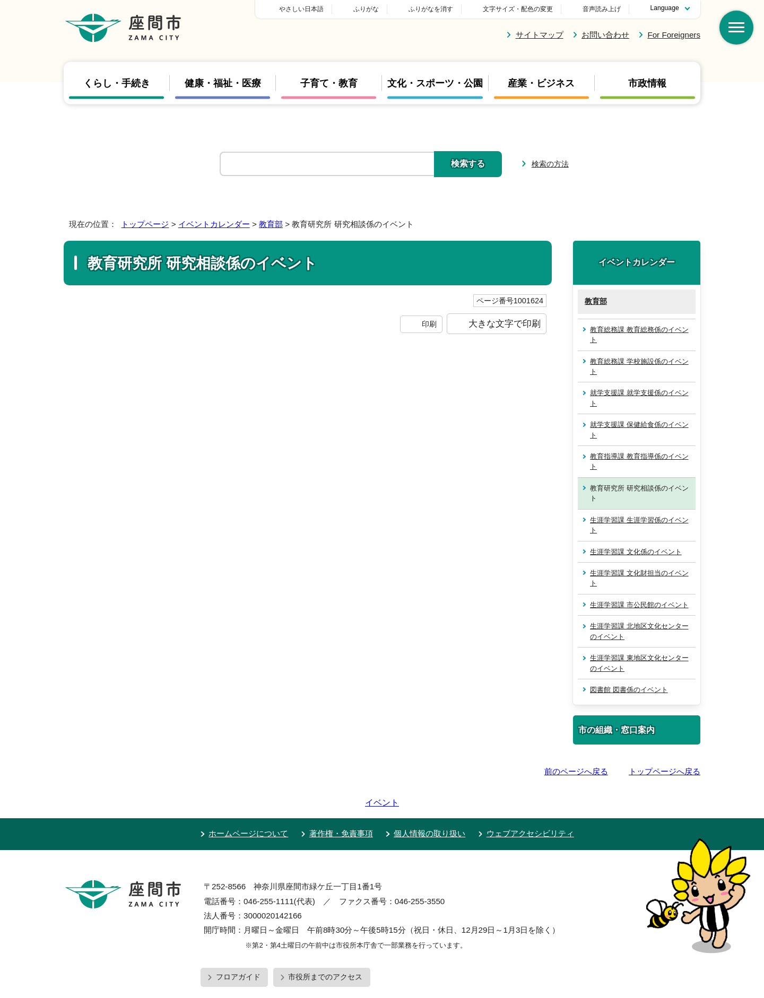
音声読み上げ (602, 9)
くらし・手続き (116, 82)
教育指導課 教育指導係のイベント (639, 461)
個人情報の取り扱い (429, 803)
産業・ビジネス (541, 82)
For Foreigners (673, 34)
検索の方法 (550, 164)
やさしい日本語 (375, 9)
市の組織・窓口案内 (616, 729)
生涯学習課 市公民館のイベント (639, 605)
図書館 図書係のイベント (629, 690)
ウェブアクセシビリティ (530, 803)
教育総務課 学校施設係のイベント (639, 366)
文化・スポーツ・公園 (435, 82)
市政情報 (647, 82)
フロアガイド (238, 946)
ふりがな (440, 9)
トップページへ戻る (664, 771)
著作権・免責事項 (341, 803)
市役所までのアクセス (325, 946)
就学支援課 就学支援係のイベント (639, 398)
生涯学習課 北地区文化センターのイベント (639, 631)
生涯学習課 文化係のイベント (636, 552)
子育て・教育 (329, 82)
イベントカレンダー (214, 224)
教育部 (271, 224)
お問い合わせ (605, 34)
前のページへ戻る (576, 771)
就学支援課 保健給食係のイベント (639, 430)
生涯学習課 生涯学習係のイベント (639, 525)
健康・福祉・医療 (223, 82)
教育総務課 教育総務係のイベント (639, 335)
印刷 (429, 324)
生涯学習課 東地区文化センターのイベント (639, 663)
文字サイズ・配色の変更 (518, 9)
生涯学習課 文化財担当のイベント (639, 578)
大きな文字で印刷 (504, 323)
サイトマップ (539, 34)
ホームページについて (248, 803)
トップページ (145, 224)
